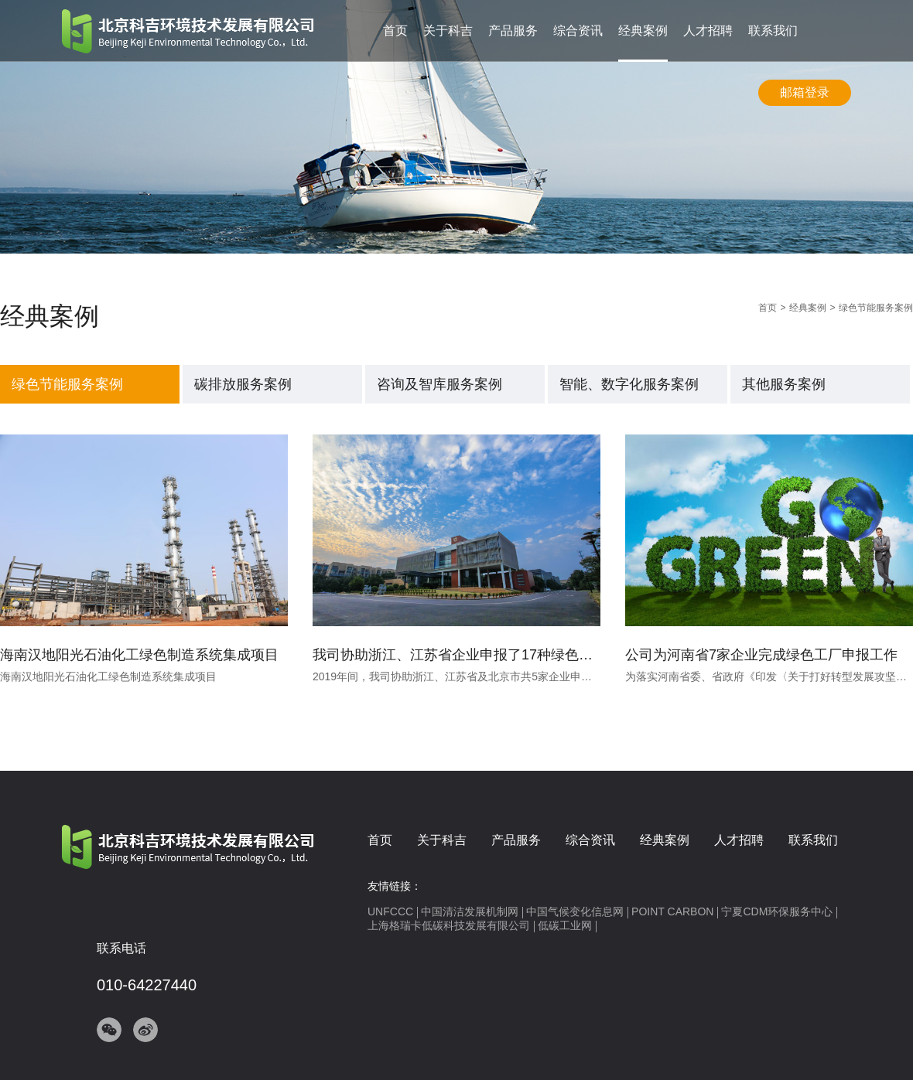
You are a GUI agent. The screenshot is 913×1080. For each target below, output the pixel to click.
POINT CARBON (672, 911)
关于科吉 (448, 30)
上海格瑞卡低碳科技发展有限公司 (449, 925)
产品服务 (513, 30)
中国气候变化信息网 (575, 911)
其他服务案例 (784, 384)
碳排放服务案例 (243, 384)
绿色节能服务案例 (67, 384)
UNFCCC (390, 911)
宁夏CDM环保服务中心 (777, 911)
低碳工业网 (565, 925)
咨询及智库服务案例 (439, 384)
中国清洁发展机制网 (469, 911)
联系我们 (773, 30)
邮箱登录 (804, 92)
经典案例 (643, 30)
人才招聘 (708, 30)
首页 (395, 30)
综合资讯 (578, 30)
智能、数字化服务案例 (629, 384)
